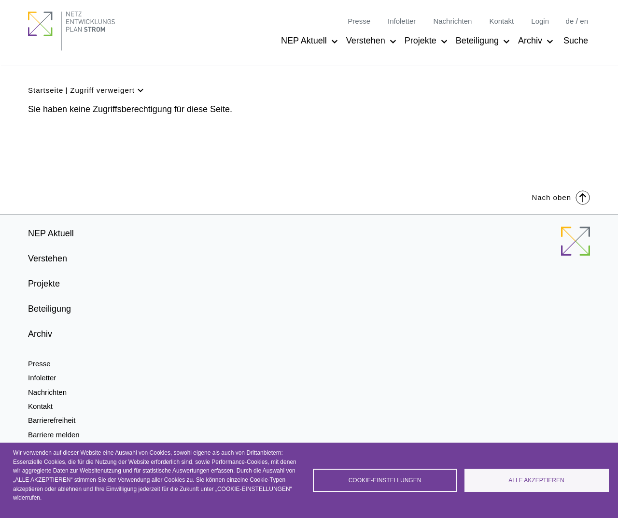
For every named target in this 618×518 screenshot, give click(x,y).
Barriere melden (54, 435)
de (570, 21)
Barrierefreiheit (51, 420)
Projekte (420, 40)
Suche (575, 40)
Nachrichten (452, 21)
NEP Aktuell (304, 40)
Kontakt (501, 21)
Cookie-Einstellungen (385, 480)
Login (540, 21)
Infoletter (402, 21)
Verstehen (365, 40)
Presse (359, 21)
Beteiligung (477, 40)
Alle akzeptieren (536, 480)
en (584, 21)
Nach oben (561, 196)
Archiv (530, 40)
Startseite (45, 90)
